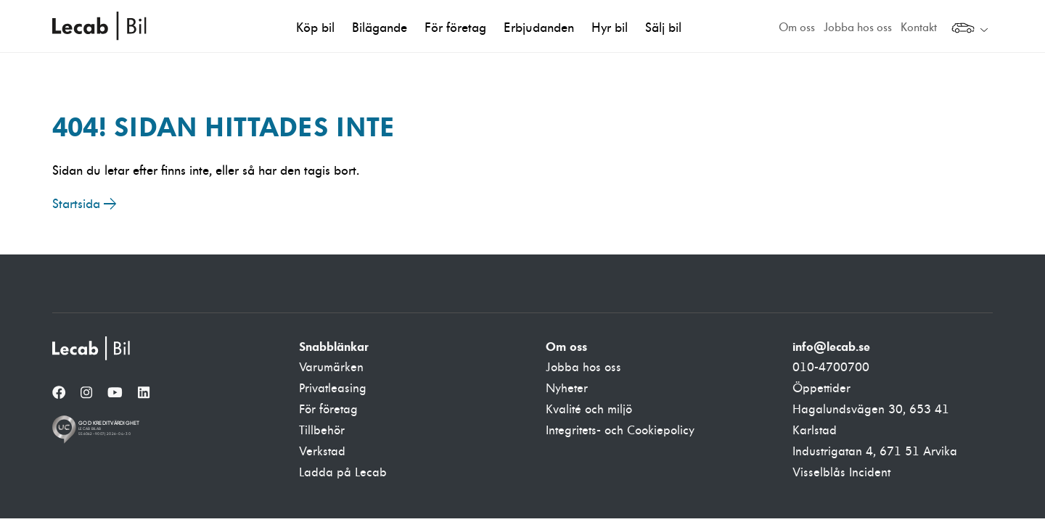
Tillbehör (322, 430)
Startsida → (84, 204)
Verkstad (322, 451)
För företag (455, 28)
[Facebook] (58, 394)
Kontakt (919, 27)
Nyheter (567, 388)
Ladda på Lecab (343, 472)
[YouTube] (115, 394)
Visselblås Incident (841, 472)
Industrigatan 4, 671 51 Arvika (874, 451)
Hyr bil (609, 28)
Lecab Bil (100, 26)
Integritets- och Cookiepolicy (620, 430)
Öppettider (821, 388)
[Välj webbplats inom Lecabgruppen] (969, 30)
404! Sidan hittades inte (223, 127)
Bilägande (379, 28)
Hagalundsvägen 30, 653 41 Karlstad (870, 420)
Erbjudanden (539, 28)
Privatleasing (332, 388)
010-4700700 (830, 367)
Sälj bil (663, 28)
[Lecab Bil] (92, 348)
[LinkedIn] (143, 394)
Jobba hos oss (858, 27)
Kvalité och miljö (589, 409)
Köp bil (315, 28)
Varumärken (331, 367)
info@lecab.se (831, 347)
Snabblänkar (334, 347)
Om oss (797, 27)
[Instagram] (86, 394)
